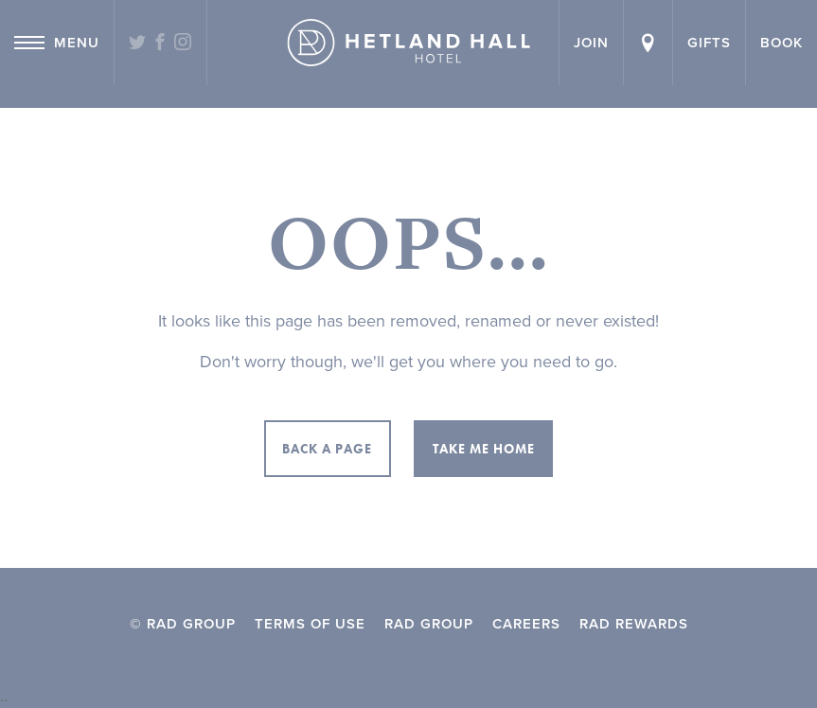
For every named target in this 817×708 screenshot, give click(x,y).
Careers (526, 623)
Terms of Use (310, 623)
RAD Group (428, 623)
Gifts (709, 42)
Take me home (484, 448)
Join (591, 42)
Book (781, 42)
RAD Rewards (633, 623)
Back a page (327, 448)
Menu (56, 42)
